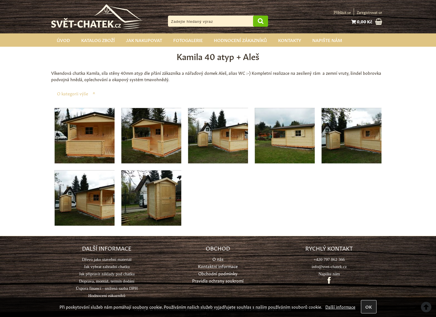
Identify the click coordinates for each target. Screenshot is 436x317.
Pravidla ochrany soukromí (218, 280)
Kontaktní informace (218, 266)
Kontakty (289, 40)
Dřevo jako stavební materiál (107, 259)
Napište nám (327, 40)
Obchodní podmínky (217, 273)
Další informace (340, 306)
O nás (218, 259)
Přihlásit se (342, 12)
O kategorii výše (72, 93)
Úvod (63, 40)
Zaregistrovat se (369, 12)
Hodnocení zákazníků (240, 40)
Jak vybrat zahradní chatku (107, 266)
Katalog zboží (98, 40)
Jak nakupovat (144, 40)
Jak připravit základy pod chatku (107, 273)
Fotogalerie (188, 40)
